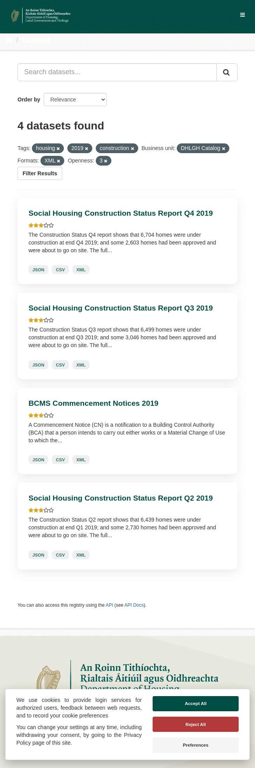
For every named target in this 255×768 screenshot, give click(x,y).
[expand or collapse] (242, 15)
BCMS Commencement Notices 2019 (93, 403)
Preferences (196, 745)
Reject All (196, 724)
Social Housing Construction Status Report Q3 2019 (120, 308)
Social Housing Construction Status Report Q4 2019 (120, 213)
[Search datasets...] (117, 72)
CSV (60, 269)
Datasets (36, 40)
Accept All (196, 703)
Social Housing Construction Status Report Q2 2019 (120, 498)
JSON (38, 269)
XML (81, 269)
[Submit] (226, 72)
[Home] (9, 40)
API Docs (134, 605)
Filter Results (40, 173)
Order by (29, 99)
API (109, 605)
